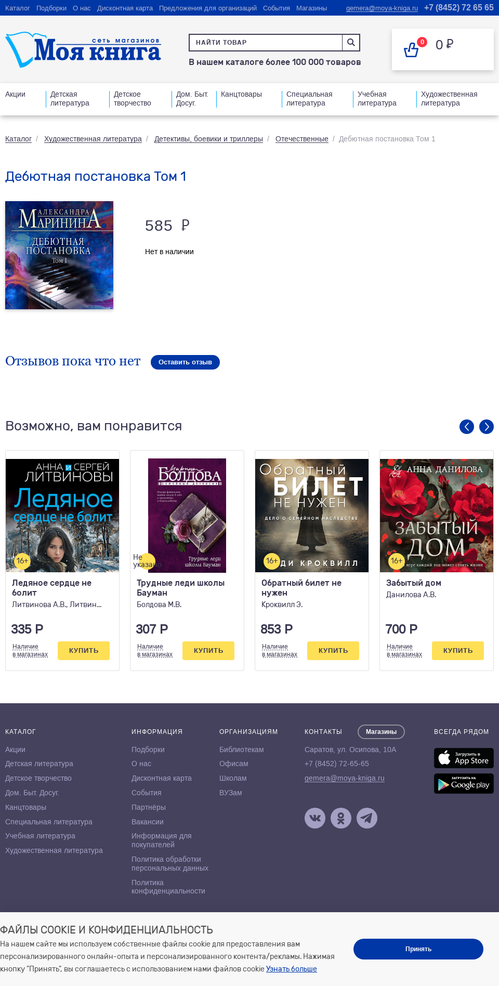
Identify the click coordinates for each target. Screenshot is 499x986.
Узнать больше (291, 969)
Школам (233, 778)
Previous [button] (466, 426)
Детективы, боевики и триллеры (208, 139)
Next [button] (486, 426)
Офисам (233, 763)
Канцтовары (241, 94)
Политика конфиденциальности (168, 887)
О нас (82, 8)
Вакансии (148, 822)
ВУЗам (230, 792)
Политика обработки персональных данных (170, 863)
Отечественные (302, 139)
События (276, 8)
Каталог (17, 8)
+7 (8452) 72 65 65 (459, 7)
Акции (15, 94)
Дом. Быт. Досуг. (192, 98)
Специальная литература (309, 98)
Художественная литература (449, 98)
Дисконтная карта (125, 8)
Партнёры (149, 807)
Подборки (51, 8)
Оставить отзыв (185, 362)
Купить (84, 650)
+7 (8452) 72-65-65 (337, 763)
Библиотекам (241, 749)
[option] (62, 560)
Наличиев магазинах (30, 650)
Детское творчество (132, 98)
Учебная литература (377, 98)
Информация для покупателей (162, 840)
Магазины (311, 8)
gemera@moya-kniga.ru (382, 8)
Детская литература (69, 98)
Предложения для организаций (208, 8)
